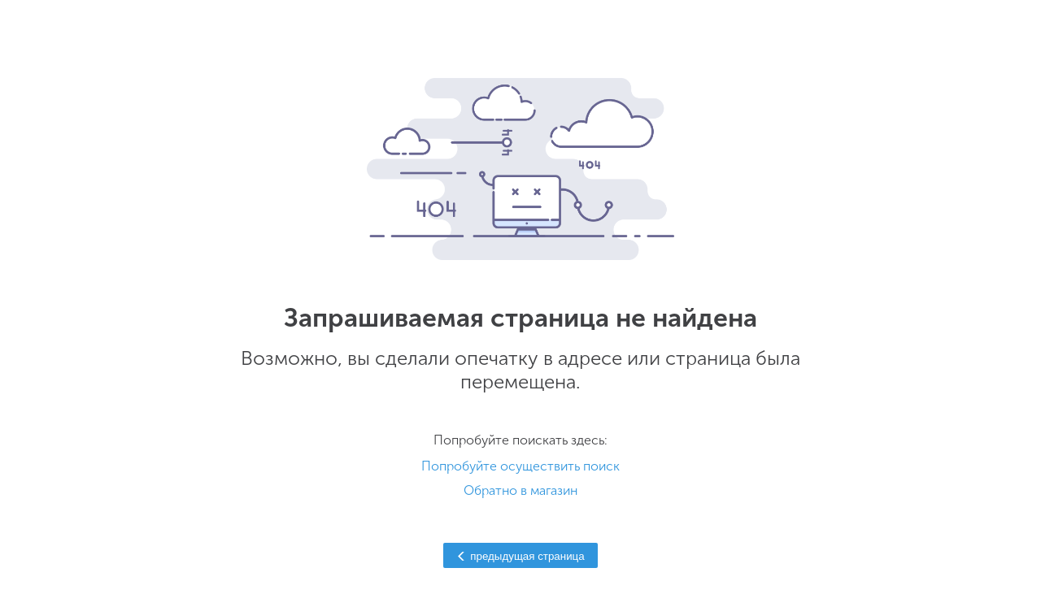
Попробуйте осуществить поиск (520, 466)
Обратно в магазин (520, 490)
